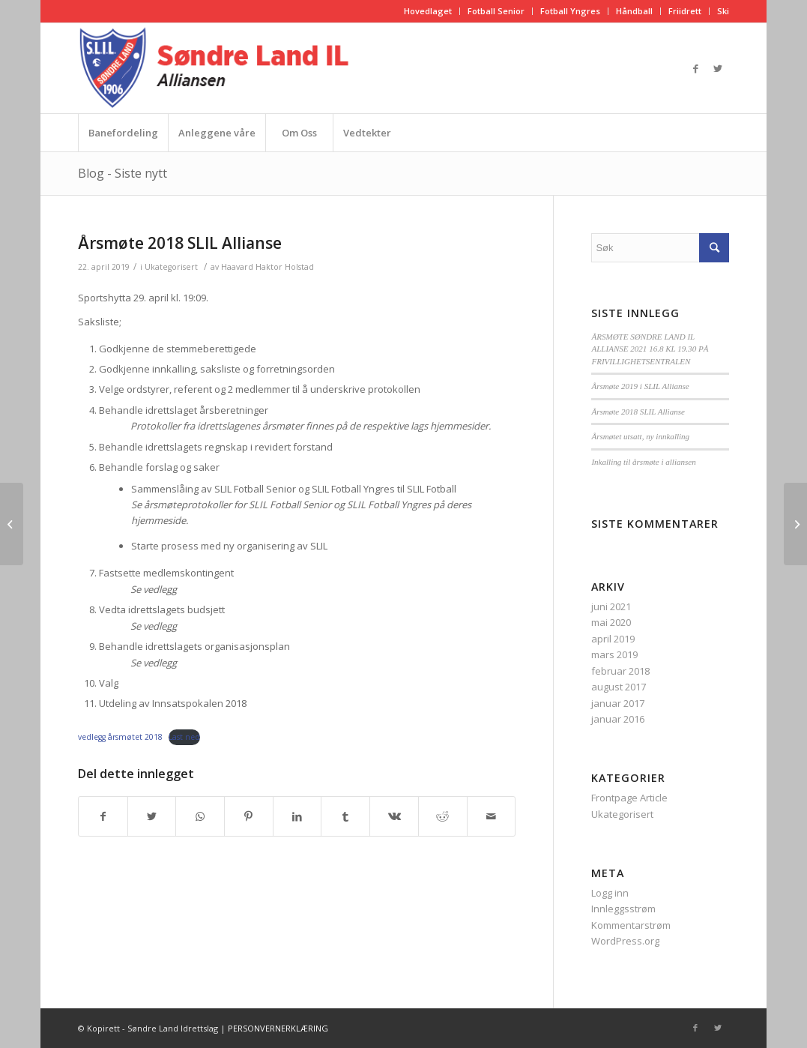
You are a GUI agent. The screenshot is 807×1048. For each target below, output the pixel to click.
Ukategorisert (171, 267)
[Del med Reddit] (443, 816)
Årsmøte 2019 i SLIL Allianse (640, 386)
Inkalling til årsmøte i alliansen (643, 461)
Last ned (184, 737)
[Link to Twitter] (718, 68)
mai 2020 (611, 622)
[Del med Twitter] (152, 816)
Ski (723, 10)
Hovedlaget (428, 10)
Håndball (634, 10)
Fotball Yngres (570, 10)
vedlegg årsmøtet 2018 (120, 737)
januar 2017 (617, 703)
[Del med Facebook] (103, 816)
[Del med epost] (492, 816)
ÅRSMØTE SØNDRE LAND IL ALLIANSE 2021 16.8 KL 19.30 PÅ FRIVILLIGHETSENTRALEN (649, 349)
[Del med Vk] (394, 816)
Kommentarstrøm (631, 925)
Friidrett (684, 10)
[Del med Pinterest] (249, 816)
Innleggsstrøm (623, 908)
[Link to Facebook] (695, 68)
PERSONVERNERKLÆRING (278, 1028)
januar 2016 (617, 719)
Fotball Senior (496, 10)
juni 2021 (611, 606)
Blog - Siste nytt (122, 173)
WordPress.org (625, 941)
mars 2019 (614, 654)
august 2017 (618, 686)
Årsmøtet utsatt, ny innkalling (640, 436)
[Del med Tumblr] (345, 816)
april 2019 (613, 638)
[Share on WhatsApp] (200, 816)
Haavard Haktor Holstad (267, 267)
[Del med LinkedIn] (297, 816)
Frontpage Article (629, 797)
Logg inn (610, 893)
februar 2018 (620, 671)
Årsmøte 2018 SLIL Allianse (180, 242)
